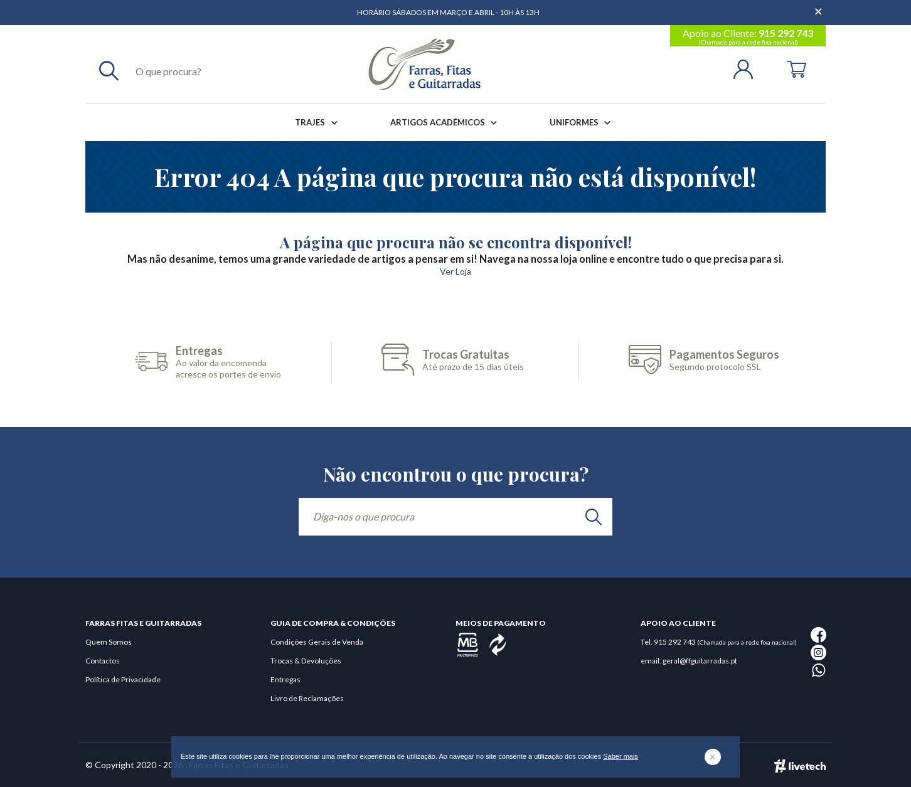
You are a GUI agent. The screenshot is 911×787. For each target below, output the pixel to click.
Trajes (318, 122)
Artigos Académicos (446, 122)
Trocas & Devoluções (305, 660)
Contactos (102, 660)
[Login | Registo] (748, 68)
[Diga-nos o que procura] (455, 517)
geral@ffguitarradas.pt (700, 660)
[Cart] (796, 68)
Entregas (285, 679)
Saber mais (620, 756)
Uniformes (582, 122)
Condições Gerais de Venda (316, 642)
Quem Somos (108, 642)
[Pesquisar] (108, 70)
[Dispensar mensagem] (819, 6)
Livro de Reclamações (307, 698)
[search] (593, 517)
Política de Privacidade (123, 679)
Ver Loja (455, 271)
